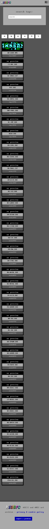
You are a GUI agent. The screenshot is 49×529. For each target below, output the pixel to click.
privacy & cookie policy (30, 512)
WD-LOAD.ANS (13, 53)
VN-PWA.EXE (12, 249)
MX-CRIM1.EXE (12, 157)
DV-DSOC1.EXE (12, 411)
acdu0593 (12, 368)
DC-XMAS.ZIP (13, 76)
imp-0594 (12, 125)
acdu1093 (12, 183)
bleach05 (12, 67)
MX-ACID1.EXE (12, 445)
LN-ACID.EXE (13, 180)
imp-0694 (12, 113)
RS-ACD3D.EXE (12, 434)
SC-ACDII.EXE (12, 469)
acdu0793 (12, 298)
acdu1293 (12, 148)
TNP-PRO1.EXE (12, 110)
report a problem (23, 519)
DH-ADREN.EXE (12, 353)
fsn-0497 (12, 56)
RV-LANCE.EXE (12, 203)
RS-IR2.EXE (12, 330)
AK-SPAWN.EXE (12, 342)
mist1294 (12, 79)
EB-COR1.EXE (13, 145)
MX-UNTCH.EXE (12, 422)
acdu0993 (12, 229)
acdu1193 (12, 160)
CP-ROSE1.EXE (12, 399)
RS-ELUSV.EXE (12, 457)
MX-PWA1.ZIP (13, 168)
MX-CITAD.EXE (12, 226)
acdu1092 (12, 483)
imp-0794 (12, 102)
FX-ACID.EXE (13, 295)
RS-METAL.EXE (12, 284)
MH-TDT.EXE (12, 376)
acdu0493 (12, 402)
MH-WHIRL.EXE (12, 272)
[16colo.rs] (6, 3)
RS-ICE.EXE (12, 191)
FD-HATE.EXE (13, 365)
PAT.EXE (12, 87)
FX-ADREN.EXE (12, 307)
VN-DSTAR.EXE (12, 214)
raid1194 (12, 90)
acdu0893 (12, 264)
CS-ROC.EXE (12, 64)
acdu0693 (12, 345)
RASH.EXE (12, 134)
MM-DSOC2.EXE (12, 388)
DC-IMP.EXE (12, 122)
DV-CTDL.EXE (13, 261)
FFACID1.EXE (13, 480)
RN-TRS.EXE (12, 318)
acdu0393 (12, 449)
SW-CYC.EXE (12, 238)
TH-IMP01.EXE (12, 99)
